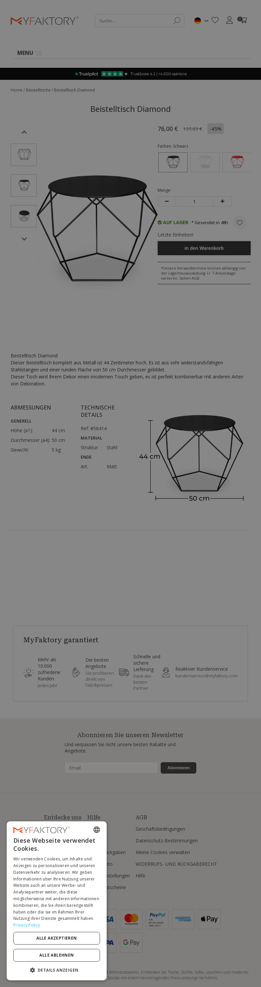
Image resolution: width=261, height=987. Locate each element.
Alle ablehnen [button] (56, 955)
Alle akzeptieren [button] (56, 938)
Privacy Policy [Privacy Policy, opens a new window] (26, 925)
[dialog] (57, 900)
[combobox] (96, 829)
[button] (56, 970)
